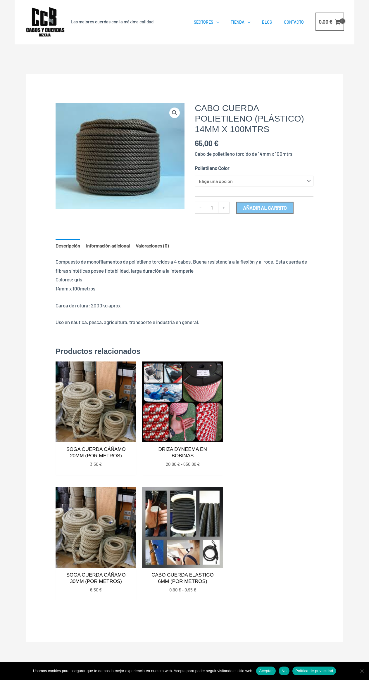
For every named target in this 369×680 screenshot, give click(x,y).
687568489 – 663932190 (290, 594)
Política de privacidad (314, 671)
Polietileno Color (212, 168)
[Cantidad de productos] (212, 208)
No (284, 671)
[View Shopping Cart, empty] (329, 22)
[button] (174, 113)
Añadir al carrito (265, 208)
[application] (216, 22)
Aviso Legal (290, 645)
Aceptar (266, 671)
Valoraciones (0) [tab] (155, 246)
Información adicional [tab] (109, 246)
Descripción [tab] (68, 246)
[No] (362, 671)
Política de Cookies (256, 645)
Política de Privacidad (210, 645)
